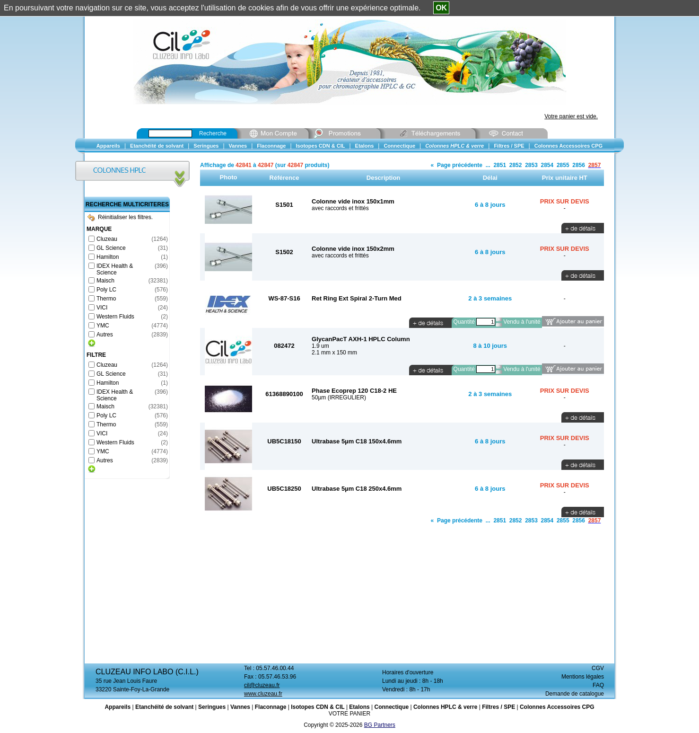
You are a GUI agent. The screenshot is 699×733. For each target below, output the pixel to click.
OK (441, 8)
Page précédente (459, 165)
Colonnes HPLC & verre (445, 707)
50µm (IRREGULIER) (339, 397)
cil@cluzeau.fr (262, 685)
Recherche (213, 133)
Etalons (359, 707)
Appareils (118, 707)
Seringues (212, 707)
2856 (578, 165)
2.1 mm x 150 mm (334, 352)
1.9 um (320, 346)
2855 (563, 165)
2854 (547, 165)
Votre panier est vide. (571, 116)
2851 (499, 165)
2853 (531, 165)
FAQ (598, 685)
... (488, 165)
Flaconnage (271, 707)
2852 (515, 165)
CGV (598, 668)
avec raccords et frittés (340, 208)
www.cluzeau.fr (263, 693)
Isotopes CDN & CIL (317, 707)
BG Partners (379, 725)
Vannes (240, 707)
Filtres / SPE (498, 707)
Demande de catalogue (574, 693)
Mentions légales (582, 676)
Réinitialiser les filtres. (120, 217)
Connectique (391, 707)
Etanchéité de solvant (164, 707)
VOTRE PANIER (349, 713)
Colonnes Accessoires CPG (557, 707)
